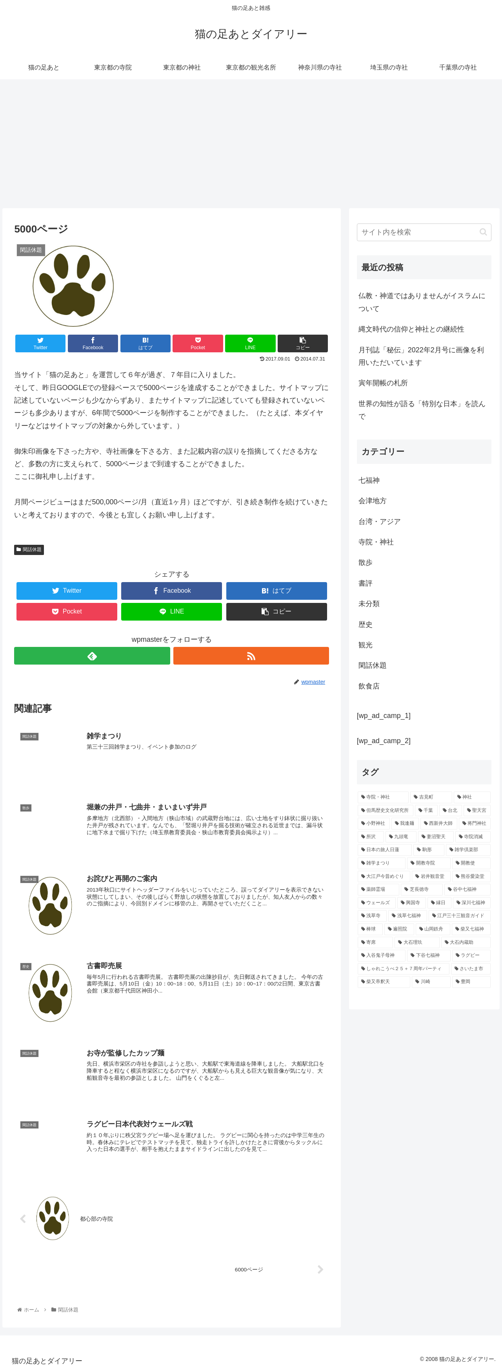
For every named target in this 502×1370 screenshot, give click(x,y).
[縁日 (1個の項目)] (439, 903)
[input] (424, 232)
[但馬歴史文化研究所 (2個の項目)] (385, 811)
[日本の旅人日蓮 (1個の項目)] (385, 850)
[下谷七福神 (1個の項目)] (429, 956)
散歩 (365, 562)
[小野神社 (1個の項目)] (374, 824)
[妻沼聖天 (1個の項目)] (436, 837)
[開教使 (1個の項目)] (471, 863)
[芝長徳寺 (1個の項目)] (422, 890)
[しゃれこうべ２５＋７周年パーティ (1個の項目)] (403, 969)
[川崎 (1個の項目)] (431, 982)
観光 (365, 645)
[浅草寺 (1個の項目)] (372, 916)
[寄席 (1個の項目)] (375, 943)
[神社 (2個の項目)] (472, 797)
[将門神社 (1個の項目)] (475, 824)
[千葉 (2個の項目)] (426, 811)
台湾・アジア (379, 522)
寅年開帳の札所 (383, 383)
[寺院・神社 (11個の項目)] (383, 797)
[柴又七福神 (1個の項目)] (471, 929)
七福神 (369, 480)
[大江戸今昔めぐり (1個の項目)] (384, 877)
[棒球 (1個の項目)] (370, 929)
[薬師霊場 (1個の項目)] (379, 890)
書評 (365, 583)
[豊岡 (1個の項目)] (471, 982)
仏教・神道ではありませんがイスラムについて (422, 302)
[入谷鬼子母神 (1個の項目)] (382, 956)
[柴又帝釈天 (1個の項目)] (384, 982)
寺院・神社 (376, 542)
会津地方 (372, 501)
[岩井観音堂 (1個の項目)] (431, 877)
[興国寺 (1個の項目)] (411, 903)
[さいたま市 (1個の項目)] (471, 969)
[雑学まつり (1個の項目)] (382, 863)
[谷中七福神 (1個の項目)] (467, 890)
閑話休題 (29, 549)
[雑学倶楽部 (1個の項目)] (468, 850)
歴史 (365, 624)
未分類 (369, 604)
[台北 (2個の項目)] (450, 811)
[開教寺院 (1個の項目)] (429, 863)
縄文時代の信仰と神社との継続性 (411, 329)
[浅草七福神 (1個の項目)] (407, 916)
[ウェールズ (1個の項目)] (377, 903)
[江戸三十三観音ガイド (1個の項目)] (460, 916)
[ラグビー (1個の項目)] (471, 956)
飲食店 (369, 686)
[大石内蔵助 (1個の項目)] (466, 943)
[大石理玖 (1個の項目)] (417, 943)
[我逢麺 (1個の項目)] (405, 824)
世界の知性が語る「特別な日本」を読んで (422, 410)
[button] (483, 231)
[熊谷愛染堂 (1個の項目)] (471, 877)
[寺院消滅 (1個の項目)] (473, 837)
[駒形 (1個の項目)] (428, 850)
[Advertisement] (251, 144)
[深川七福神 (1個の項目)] (472, 903)
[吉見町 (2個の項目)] (431, 797)
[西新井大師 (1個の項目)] (438, 824)
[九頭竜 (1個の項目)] (401, 837)
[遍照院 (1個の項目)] (399, 929)
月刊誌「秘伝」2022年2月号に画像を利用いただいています (421, 356)
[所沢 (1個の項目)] (371, 837)
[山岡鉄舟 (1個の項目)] (433, 929)
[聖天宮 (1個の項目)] (477, 811)
